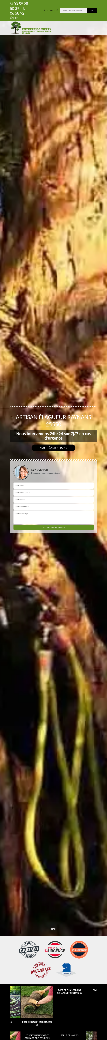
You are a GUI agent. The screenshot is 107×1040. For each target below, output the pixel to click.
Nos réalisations (53, 448)
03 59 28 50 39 (19, 6)
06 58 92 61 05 (18, 13)
